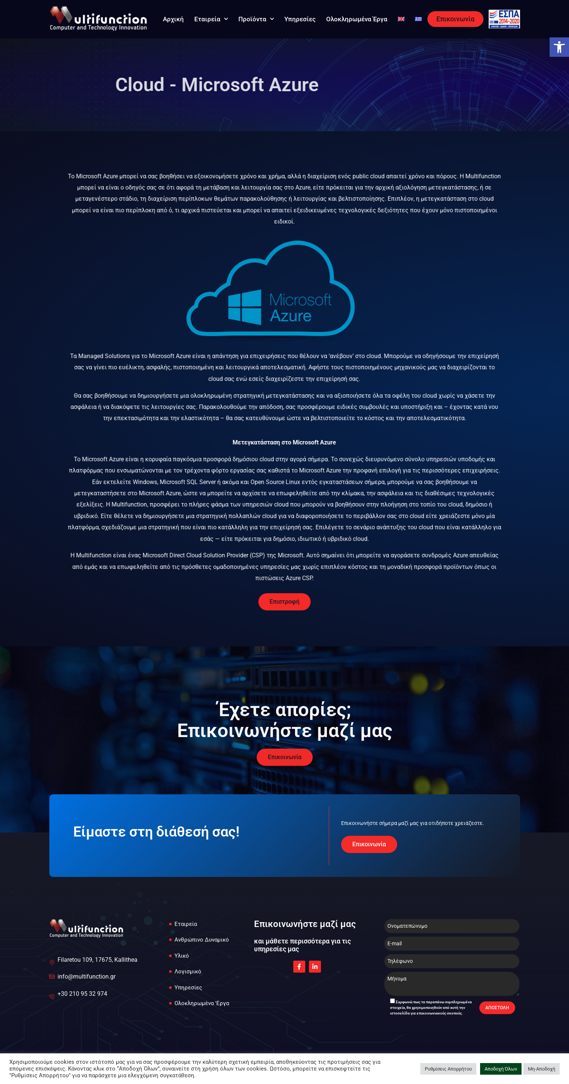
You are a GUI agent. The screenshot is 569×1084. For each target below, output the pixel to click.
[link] (559, 47)
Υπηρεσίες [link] (300, 19)
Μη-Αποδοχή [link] (541, 1069)
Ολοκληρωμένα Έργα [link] (356, 19)
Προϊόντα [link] (256, 19)
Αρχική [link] (173, 19)
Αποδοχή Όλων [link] (501, 1069)
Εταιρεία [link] (211, 19)
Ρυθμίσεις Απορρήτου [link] (448, 1069)
